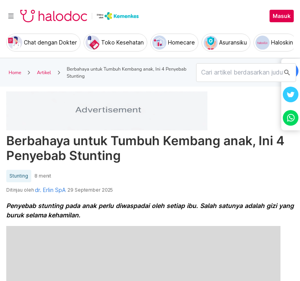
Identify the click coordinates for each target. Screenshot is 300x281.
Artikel (44, 72)
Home (15, 72)
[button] (290, 94)
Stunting (18, 176)
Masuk (282, 16)
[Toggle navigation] (11, 16)
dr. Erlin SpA (50, 190)
